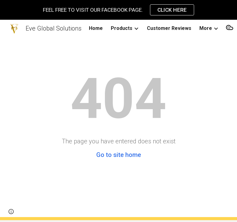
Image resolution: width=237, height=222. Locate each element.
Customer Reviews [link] (169, 28)
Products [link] (121, 28)
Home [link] (96, 28)
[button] (11, 211)
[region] (118, 10)
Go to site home (118, 154)
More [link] (205, 28)
